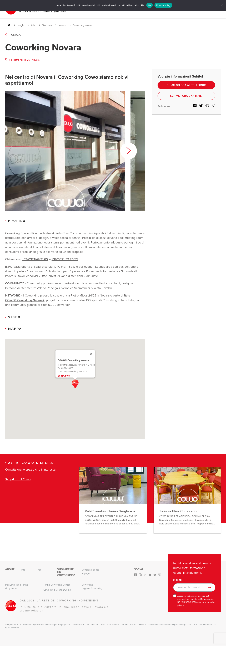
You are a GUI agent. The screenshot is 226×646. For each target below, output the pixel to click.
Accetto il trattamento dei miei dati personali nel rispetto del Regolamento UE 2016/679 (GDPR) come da (196, 600)
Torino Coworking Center (56, 584)
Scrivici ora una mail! (186, 95)
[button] (75, 383)
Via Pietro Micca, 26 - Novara (22, 59)
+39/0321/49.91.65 (35, 258)
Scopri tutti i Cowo (18, 479)
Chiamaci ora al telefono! (186, 84)
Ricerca (13, 34)
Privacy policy (163, 5)
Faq (40, 569)
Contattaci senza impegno (90, 571)
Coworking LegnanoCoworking (92, 586)
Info (23, 569)
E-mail (177, 579)
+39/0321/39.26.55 (65, 258)
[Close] (91, 354)
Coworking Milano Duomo (57, 589)
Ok (149, 5)
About (9, 568)
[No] (221, 5)
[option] (65, 150)
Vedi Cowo (63, 375)
